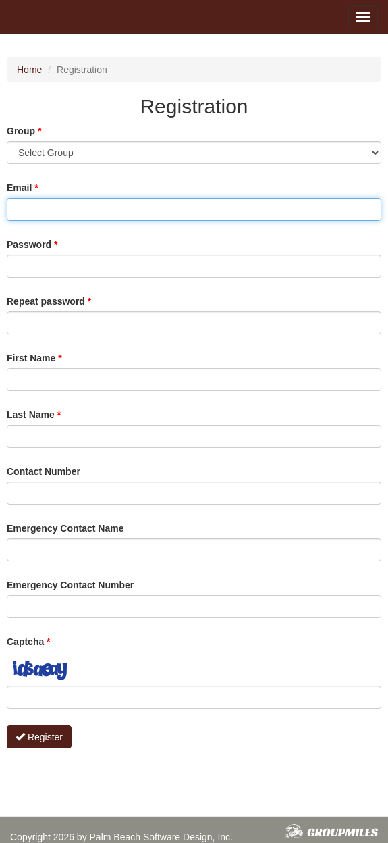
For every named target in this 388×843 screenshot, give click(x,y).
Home (29, 69)
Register (39, 737)
